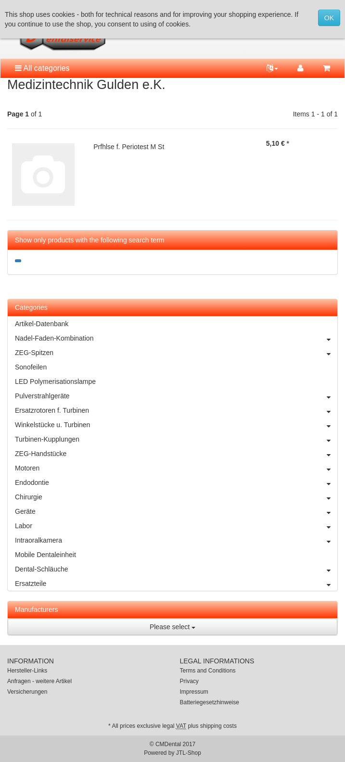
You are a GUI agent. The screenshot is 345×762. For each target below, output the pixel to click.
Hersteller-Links (27, 670)
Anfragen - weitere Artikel (39, 681)
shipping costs (218, 726)
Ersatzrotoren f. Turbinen (176, 410)
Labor (176, 526)
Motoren (176, 468)
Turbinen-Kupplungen (176, 439)
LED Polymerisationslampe (55, 381)
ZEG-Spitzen (176, 352)
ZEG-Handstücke (176, 453)
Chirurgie (176, 497)
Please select (172, 627)
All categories (42, 68)
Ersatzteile (176, 583)
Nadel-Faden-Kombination (176, 338)
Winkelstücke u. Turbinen (176, 425)
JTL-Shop (188, 752)
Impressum (194, 691)
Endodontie (176, 482)
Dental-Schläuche (176, 569)
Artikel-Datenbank (41, 324)
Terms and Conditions (208, 670)
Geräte (176, 511)
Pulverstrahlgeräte (176, 396)
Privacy (189, 681)
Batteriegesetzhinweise (209, 702)
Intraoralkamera (176, 540)
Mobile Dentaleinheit (45, 555)
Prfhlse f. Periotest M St (128, 147)
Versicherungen (27, 691)
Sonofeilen (31, 367)
